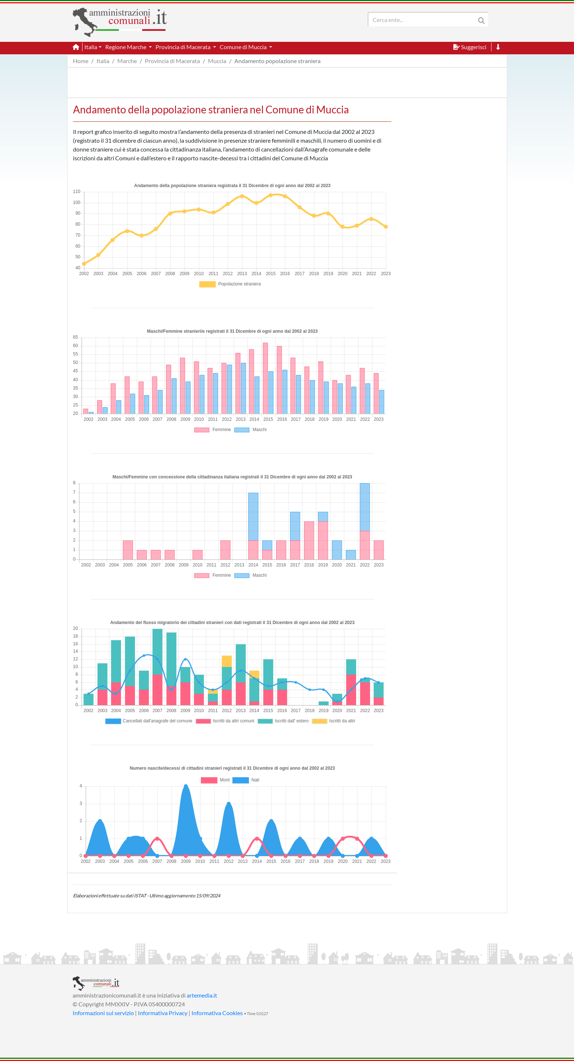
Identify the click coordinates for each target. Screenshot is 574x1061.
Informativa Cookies (217, 1012)
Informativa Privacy (162, 1012)
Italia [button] (90, 46)
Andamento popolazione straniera (277, 60)
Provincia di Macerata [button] (184, 46)
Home (80, 60)
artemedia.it (202, 995)
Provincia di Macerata (172, 60)
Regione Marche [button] (126, 46)
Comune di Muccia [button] (244, 46)
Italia (102, 60)
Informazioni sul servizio (103, 1012)
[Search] (423, 19)
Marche (127, 60)
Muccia (217, 60)
